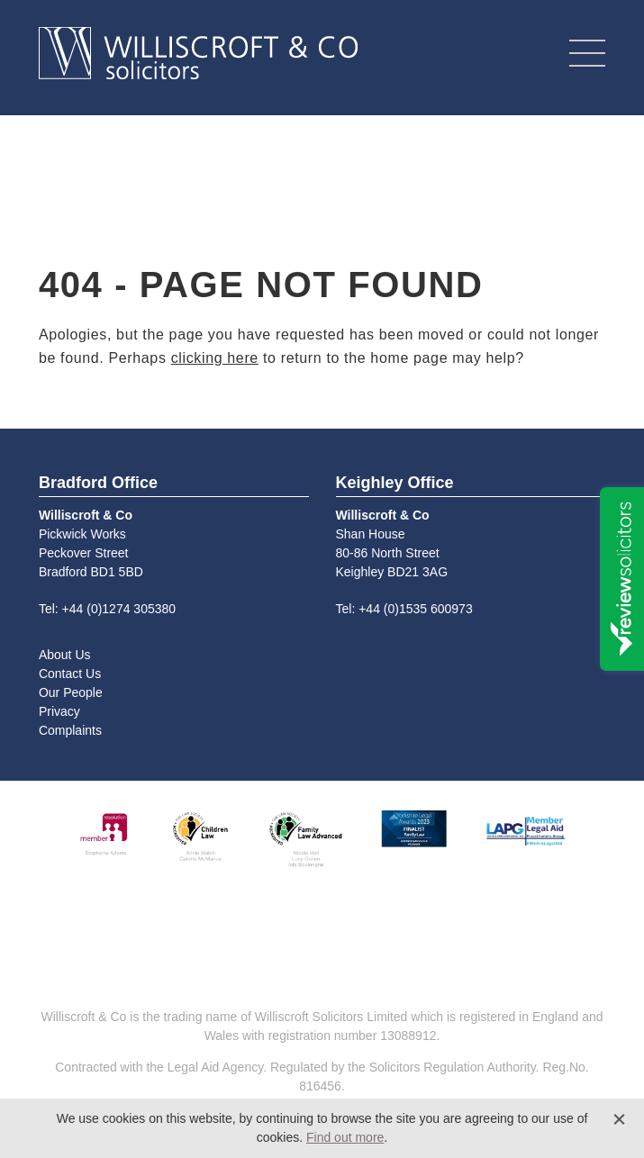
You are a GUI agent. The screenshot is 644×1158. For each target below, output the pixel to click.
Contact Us (70, 673)
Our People (71, 692)
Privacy (59, 711)
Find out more (345, 1137)
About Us (65, 654)
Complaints (70, 730)
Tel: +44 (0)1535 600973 (404, 609)
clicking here (215, 358)
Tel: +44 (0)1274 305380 (107, 609)
